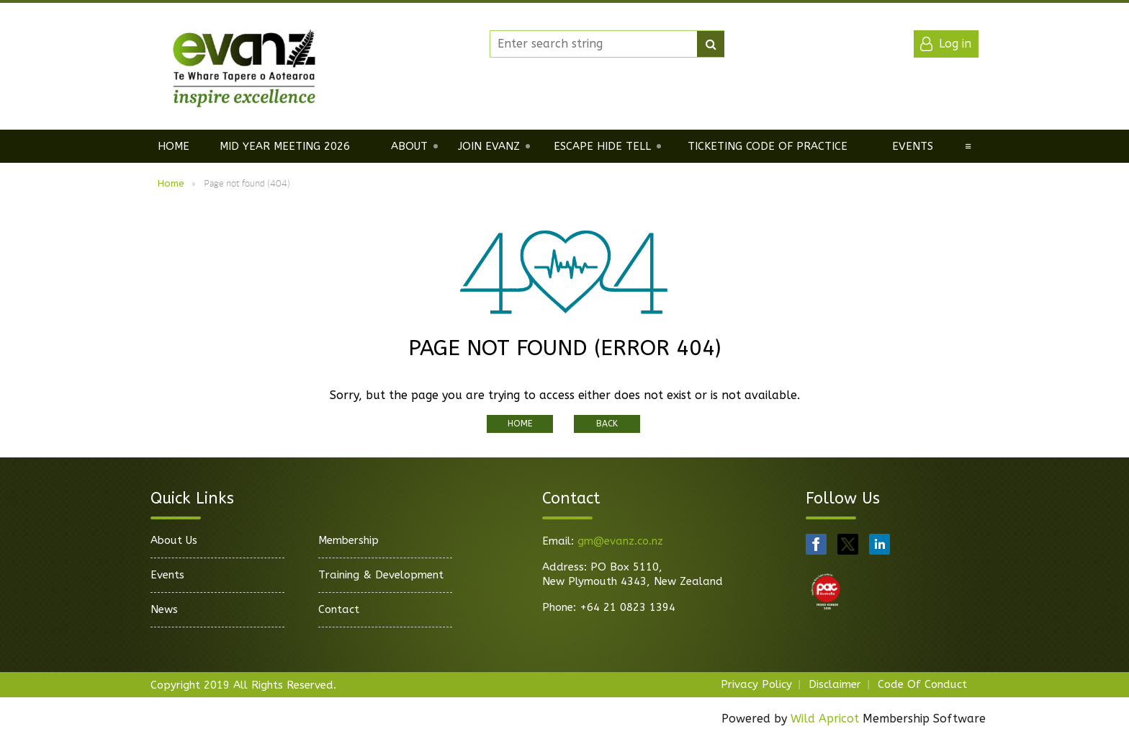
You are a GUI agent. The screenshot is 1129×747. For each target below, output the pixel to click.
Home (171, 183)
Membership (348, 540)
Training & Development (381, 574)
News (164, 609)
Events (167, 574)
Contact (338, 609)
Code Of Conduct (922, 684)
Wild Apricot (825, 718)
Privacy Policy (756, 684)
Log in (955, 43)
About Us (173, 540)
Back (607, 424)
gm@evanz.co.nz (620, 540)
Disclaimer (835, 684)
